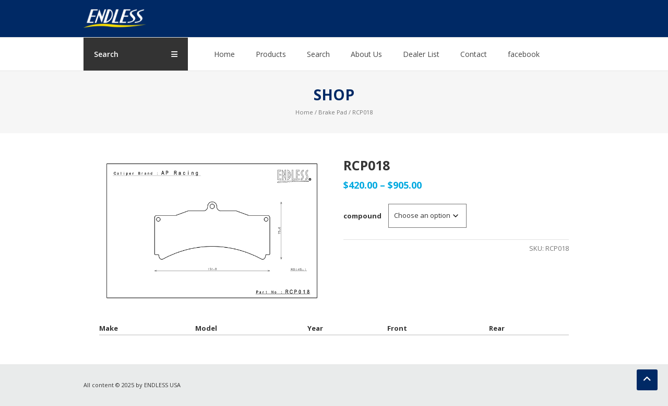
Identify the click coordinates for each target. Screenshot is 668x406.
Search (318, 54)
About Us (366, 54)
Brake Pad (332, 112)
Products (271, 54)
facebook (524, 54)
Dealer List (421, 54)
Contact (473, 54)
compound (362, 216)
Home (224, 54)
